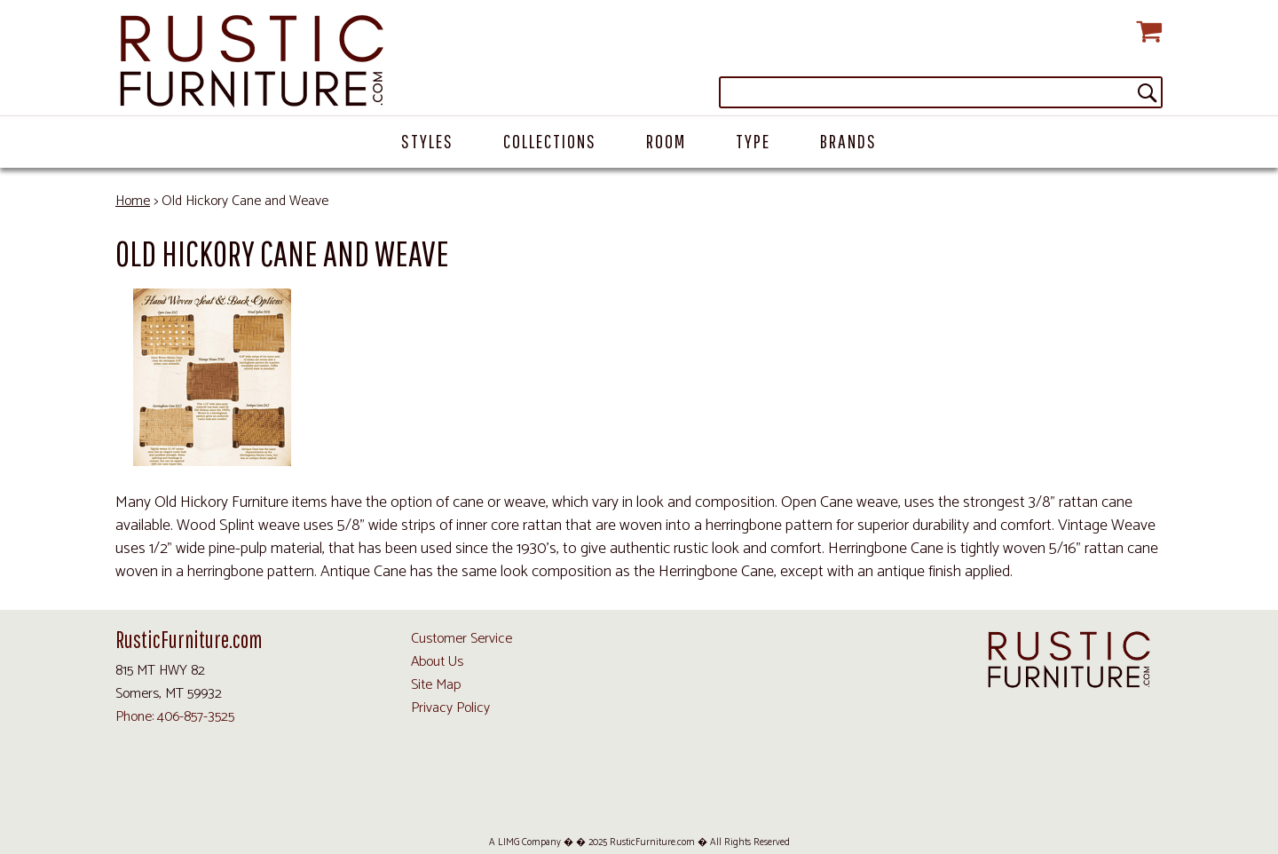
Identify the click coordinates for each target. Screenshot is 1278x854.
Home (132, 201)
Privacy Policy (450, 708)
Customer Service (461, 639)
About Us (437, 662)
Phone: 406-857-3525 (174, 717)
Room (666, 141)
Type (753, 141)
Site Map (436, 685)
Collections (549, 141)
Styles (427, 141)
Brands (848, 141)
